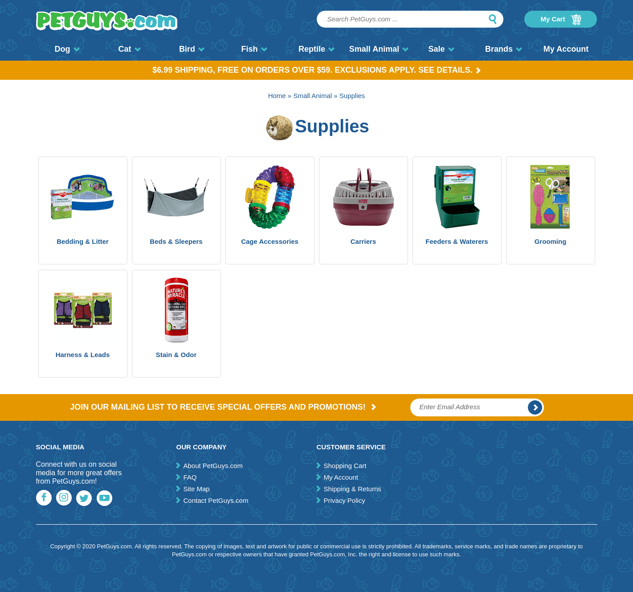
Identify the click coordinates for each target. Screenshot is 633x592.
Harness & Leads (83, 354)
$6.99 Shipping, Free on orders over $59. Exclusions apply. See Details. (316, 70)
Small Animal (378, 49)
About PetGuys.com (212, 465)
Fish (254, 49)
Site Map (196, 489)
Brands (503, 49)
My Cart (560, 19)
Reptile (316, 49)
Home (277, 95)
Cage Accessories (269, 241)
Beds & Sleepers (176, 241)
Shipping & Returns (352, 489)
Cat (129, 49)
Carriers (363, 241)
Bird (191, 49)
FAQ (189, 477)
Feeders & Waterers (456, 241)
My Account (565, 49)
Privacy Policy (344, 500)
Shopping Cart (344, 465)
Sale (441, 49)
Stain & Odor (176, 354)
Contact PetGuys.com (215, 500)
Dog (67, 49)
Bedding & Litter (83, 241)
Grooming (551, 241)
